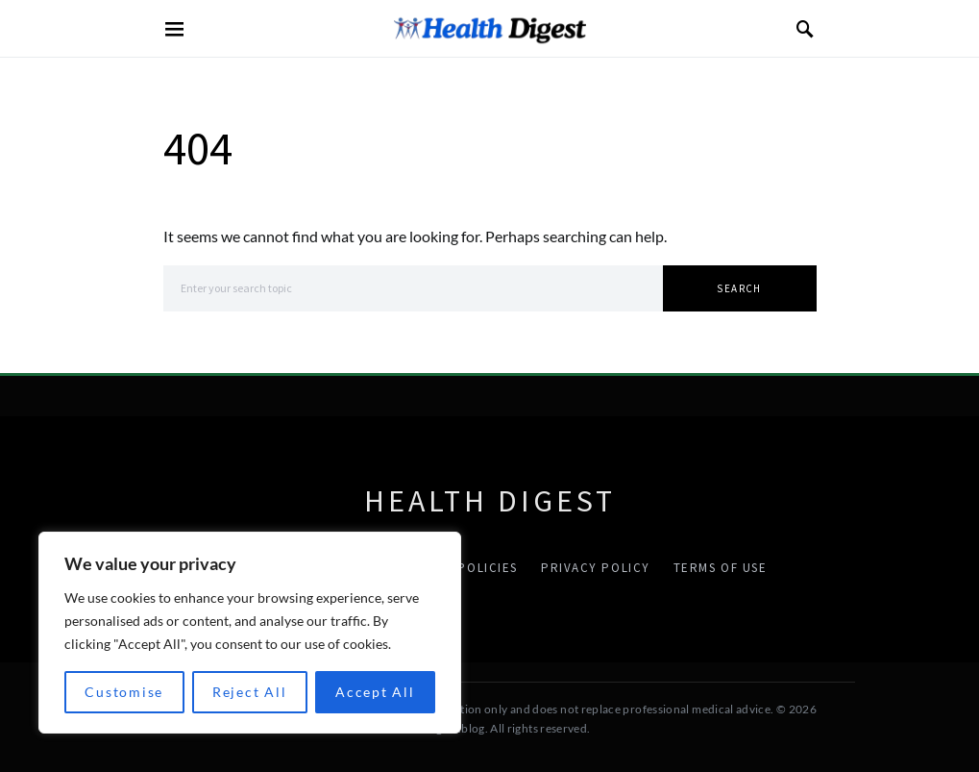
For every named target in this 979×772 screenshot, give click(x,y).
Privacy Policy (595, 568)
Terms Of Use (720, 568)
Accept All (375, 692)
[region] (249, 633)
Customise (124, 692)
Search (739, 288)
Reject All (249, 692)
